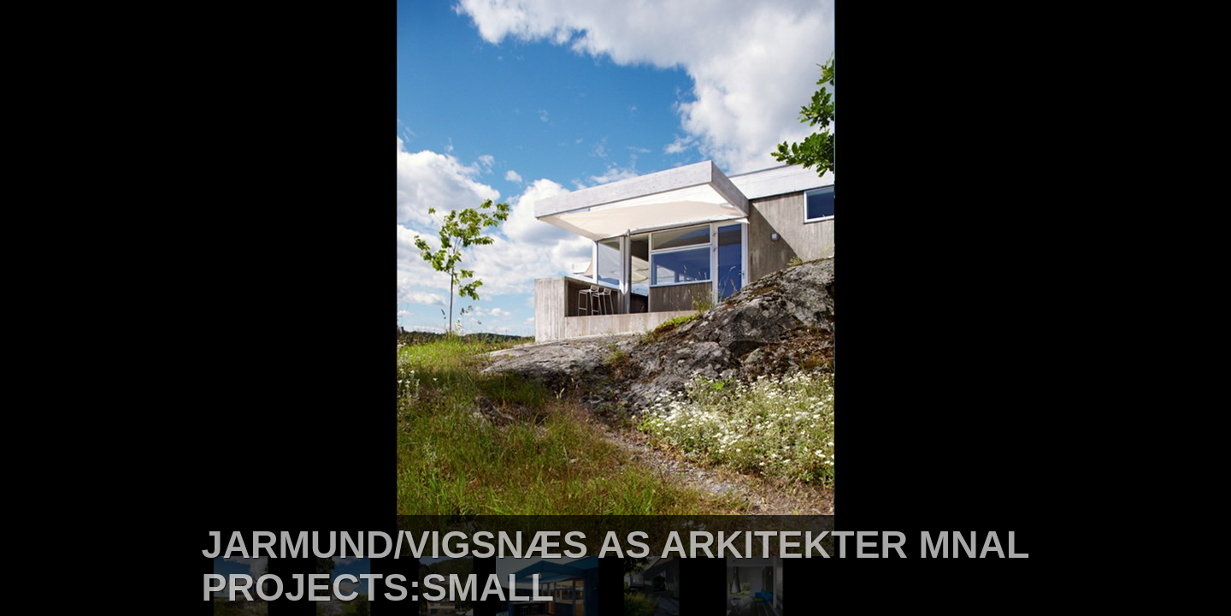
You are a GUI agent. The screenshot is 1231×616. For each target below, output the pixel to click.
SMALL (487, 587)
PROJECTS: (311, 587)
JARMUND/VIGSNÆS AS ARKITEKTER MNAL (615, 544)
